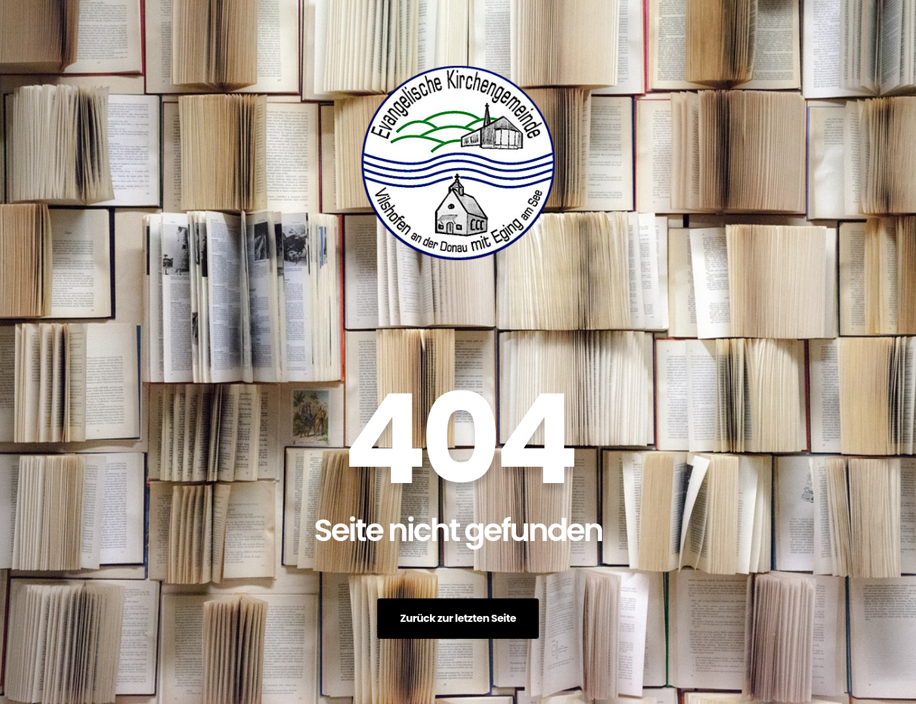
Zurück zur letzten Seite (458, 618)
